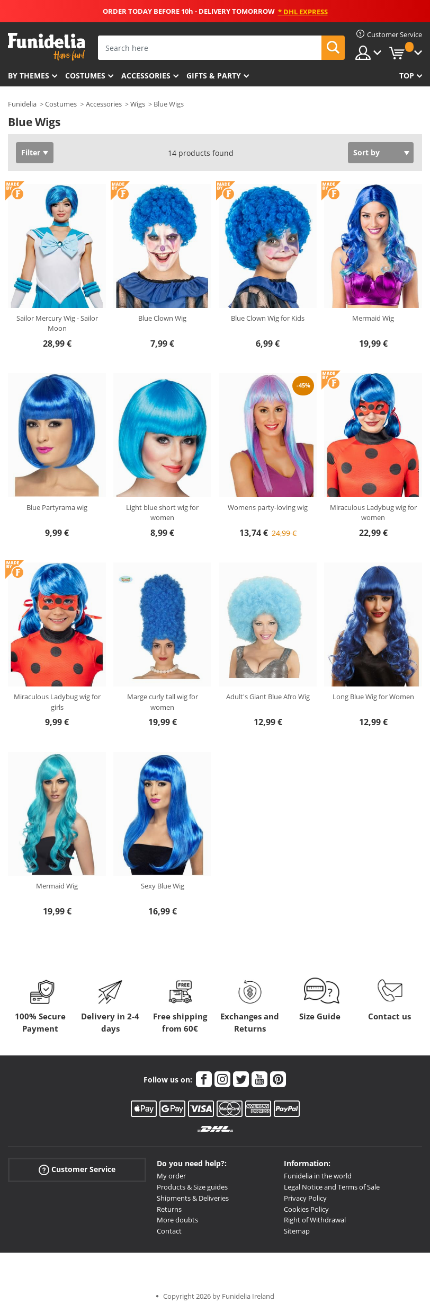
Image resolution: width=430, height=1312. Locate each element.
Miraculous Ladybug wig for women (373, 513)
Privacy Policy (305, 1198)
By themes (28, 76)
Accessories (146, 76)
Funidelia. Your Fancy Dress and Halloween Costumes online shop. (46, 47)
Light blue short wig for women (162, 513)
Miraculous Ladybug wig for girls (57, 702)
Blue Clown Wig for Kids (267, 318)
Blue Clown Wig (162, 318)
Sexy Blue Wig (162, 886)
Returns (169, 1209)
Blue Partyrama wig (56, 507)
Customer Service (77, 1169)
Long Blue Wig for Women (373, 696)
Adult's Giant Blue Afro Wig (268, 696)
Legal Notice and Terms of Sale (332, 1187)
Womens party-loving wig (268, 507)
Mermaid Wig (373, 318)
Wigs (137, 104)
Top (406, 76)
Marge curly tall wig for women (162, 702)
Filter (30, 152)
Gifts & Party (213, 76)
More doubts (177, 1220)
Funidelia (22, 104)
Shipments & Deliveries (193, 1198)
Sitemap (297, 1231)
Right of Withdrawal (315, 1220)
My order (171, 1176)
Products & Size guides (192, 1187)
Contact (169, 1231)
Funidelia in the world (318, 1176)
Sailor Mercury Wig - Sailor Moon (57, 323)
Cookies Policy (306, 1209)
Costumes (85, 76)
